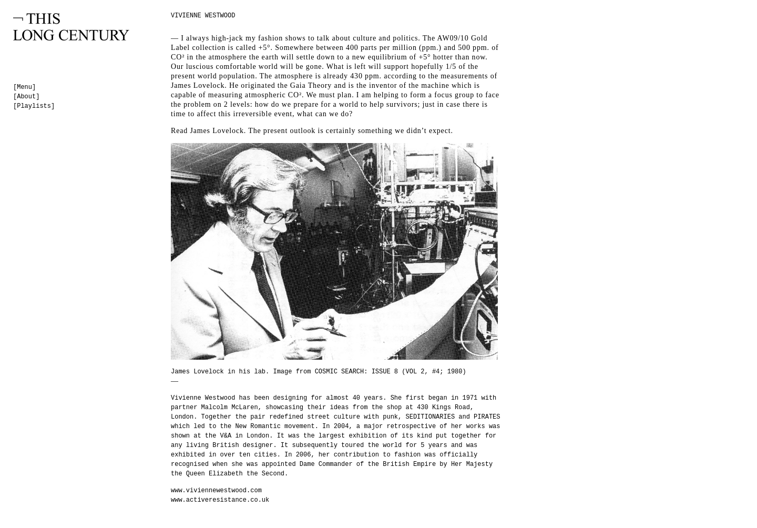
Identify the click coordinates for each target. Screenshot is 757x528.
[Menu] (24, 87)
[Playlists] (34, 106)
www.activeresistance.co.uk (220, 500)
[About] (26, 96)
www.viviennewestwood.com (216, 490)
